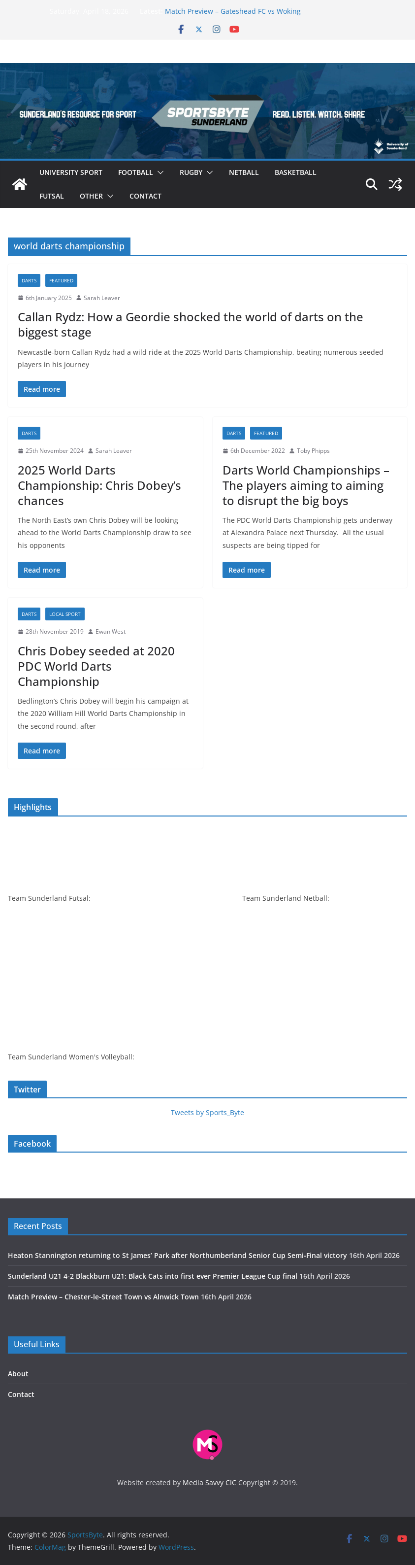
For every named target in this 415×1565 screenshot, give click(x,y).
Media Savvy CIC (209, 1482)
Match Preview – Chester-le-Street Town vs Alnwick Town (103, 1296)
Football (135, 172)
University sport (70, 172)
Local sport (65, 614)
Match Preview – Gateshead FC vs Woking (233, 11)
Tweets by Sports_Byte (207, 1112)
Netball (244, 172)
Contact (145, 196)
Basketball (296, 172)
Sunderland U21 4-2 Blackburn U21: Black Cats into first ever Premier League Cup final (152, 1276)
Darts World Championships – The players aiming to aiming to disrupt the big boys (306, 485)
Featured (61, 280)
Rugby (191, 172)
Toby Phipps (313, 450)
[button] (158, 172)
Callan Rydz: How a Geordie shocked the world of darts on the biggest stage (190, 324)
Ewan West (111, 631)
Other (91, 196)
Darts (29, 280)
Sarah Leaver (102, 298)
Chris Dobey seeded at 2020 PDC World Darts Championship (96, 666)
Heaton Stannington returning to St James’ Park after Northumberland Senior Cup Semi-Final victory (177, 1255)
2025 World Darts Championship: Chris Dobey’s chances (99, 485)
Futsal (51, 196)
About (18, 1373)
